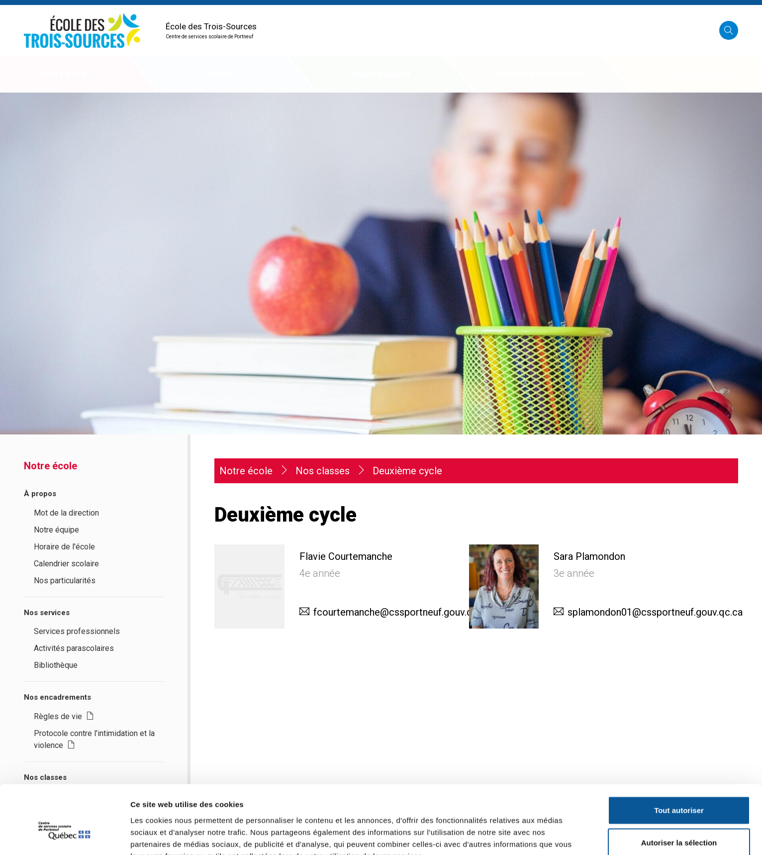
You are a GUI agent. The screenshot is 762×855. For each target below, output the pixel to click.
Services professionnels (77, 631)
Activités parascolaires (74, 648)
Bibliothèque (56, 665)
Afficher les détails (547, 835)
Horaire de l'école (64, 546)
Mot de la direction (66, 513)
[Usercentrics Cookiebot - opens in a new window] (64, 835)
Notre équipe (56, 529)
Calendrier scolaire (66, 563)
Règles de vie (64, 716)
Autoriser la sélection (679, 790)
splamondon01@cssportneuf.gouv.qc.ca (655, 612)
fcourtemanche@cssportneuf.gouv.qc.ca (401, 612)
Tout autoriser (679, 757)
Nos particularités (64, 580)
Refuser (679, 822)
